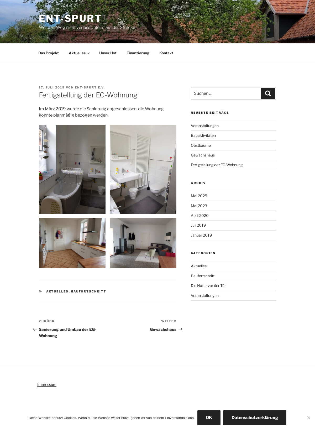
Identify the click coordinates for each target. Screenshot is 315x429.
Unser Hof (108, 53)
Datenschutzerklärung (255, 417)
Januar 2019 (201, 235)
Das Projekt (48, 53)
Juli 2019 (198, 225)
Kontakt (166, 53)
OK (209, 417)
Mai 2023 (199, 205)
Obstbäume (201, 145)
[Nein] (308, 417)
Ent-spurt (70, 18)
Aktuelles (80, 53)
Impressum (46, 384)
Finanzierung (138, 53)
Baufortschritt (89, 291)
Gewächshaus (203, 155)
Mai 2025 (199, 195)
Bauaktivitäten (203, 135)
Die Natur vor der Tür (208, 285)
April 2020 (200, 215)
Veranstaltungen (205, 125)
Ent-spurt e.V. (90, 87)
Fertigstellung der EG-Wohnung (217, 165)
